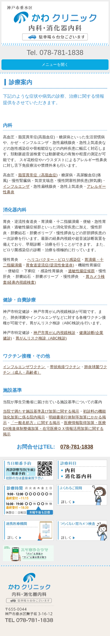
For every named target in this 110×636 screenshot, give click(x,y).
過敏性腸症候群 (81, 271)
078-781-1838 (76, 447)
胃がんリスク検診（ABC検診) (41, 338)
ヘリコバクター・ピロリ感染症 (54, 259)
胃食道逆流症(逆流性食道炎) (50, 265)
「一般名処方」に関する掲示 (35, 422)
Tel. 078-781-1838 (55, 52)
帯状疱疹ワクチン (65, 367)
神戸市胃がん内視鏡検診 (54, 332)
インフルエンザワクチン (24, 367)
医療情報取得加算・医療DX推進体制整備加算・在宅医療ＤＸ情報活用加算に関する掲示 (54, 428)
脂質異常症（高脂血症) (37, 175)
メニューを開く (55, 64)
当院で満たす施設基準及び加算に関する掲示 (41, 411)
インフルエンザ (16, 186)
